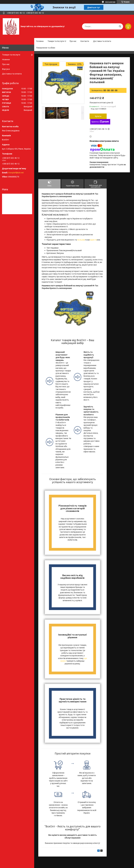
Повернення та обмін (45, 48)
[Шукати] (120, 26)
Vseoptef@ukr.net (16, 173)
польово (81, 240)
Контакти (85, 41)
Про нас (73, 41)
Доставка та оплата (102, 41)
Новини (6, 59)
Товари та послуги (56, 41)
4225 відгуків (110, 2)
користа (93, 240)
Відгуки (6, 69)
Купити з (100, 122)
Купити (98, 116)
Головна (39, 41)
